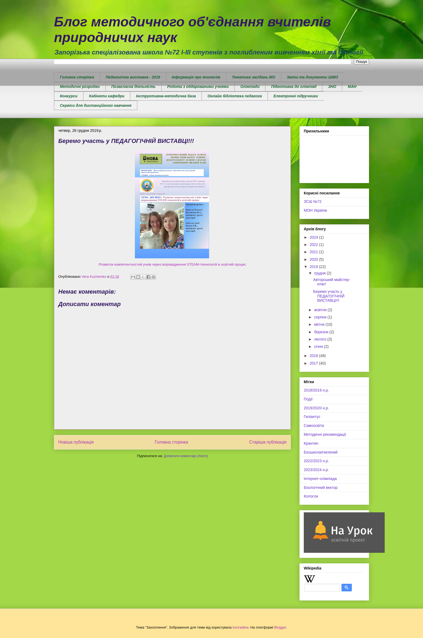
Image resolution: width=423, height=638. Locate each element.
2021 (314, 252)
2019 (314, 267)
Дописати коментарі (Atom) (186, 456)
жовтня (321, 310)
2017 (314, 363)
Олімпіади (250, 86)
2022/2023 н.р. (316, 461)
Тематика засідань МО (253, 77)
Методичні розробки (80, 86)
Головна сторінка (77, 77)
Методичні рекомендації (325, 434)
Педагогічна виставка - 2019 (133, 77)
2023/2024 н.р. (316, 470)
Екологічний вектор (320, 487)
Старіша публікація (267, 442)
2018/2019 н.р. (316, 390)
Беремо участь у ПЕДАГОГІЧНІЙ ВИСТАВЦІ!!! (328, 296)
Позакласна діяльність (133, 86)
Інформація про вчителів (196, 77)
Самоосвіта (314, 425)
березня (321, 332)
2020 (314, 259)
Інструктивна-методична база (166, 96)
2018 (314, 356)
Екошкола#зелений (320, 452)
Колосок (311, 496)
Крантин (311, 443)
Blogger (280, 627)
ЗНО (332, 86)
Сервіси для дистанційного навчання (95, 105)
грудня (320, 273)
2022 (314, 244)
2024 (314, 237)
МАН (352, 86)
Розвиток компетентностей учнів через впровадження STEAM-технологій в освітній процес (172, 264)
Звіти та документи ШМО (312, 77)
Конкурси (68, 96)
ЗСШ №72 (313, 201)
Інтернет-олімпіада (320, 478)
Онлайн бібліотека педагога (234, 96)
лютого (320, 339)
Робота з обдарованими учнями (198, 86)
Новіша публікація (76, 442)
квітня (319, 324)
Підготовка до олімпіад (293, 86)
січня (319, 346)
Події (308, 399)
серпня (320, 317)
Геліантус (312, 416)
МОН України (315, 210)
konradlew (240, 627)
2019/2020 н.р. (316, 408)
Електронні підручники (296, 96)
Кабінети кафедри (106, 96)
